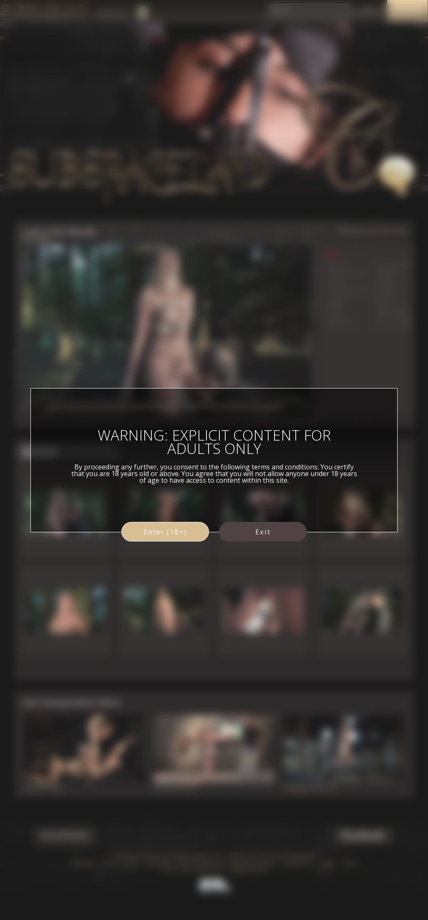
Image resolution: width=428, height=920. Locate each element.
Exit (263, 531)
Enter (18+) (165, 531)
